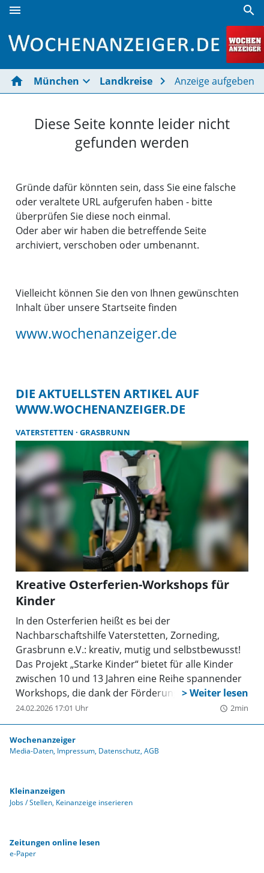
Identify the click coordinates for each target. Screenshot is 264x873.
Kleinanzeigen (37, 790)
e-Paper (23, 853)
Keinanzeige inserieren (94, 802)
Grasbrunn (105, 432)
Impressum (76, 751)
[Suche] (249, 10)
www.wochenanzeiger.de (96, 333)
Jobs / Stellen (31, 802)
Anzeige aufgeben (214, 81)
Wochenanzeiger (43, 739)
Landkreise (126, 81)
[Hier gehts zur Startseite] (19, 81)
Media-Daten (31, 751)
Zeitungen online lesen (55, 842)
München (56, 81)
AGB (151, 751)
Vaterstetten (46, 432)
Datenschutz (119, 751)
